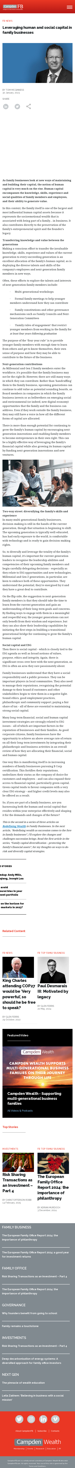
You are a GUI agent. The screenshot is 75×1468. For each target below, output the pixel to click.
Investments (14, 1338)
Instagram (31, 1419)
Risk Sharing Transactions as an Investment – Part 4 (34, 1276)
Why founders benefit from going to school (29, 1313)
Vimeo (55, 1419)
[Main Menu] (69, 7)
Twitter (19, 1419)
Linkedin (43, 1419)
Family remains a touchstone (20, 1326)
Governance (13, 1305)
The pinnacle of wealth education (23, 1382)
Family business (16, 1227)
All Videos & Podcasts (20, 1110)
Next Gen (10, 1375)
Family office (14, 1268)
